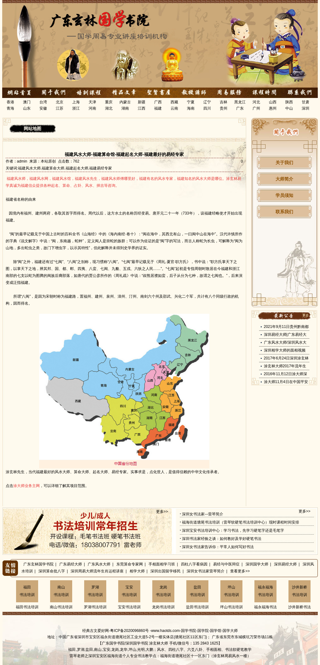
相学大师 (137, 571)
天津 (92, 102)
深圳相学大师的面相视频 (284, 350)
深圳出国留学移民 (165, 571)
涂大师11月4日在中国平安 (286, 382)
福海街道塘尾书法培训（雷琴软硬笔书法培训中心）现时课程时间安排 (240, 522)
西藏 (174, 102)
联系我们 (284, 211)
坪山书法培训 (231, 591)
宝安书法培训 (129, 591)
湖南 (125, 108)
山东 (27, 108)
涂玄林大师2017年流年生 (285, 366)
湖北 (109, 108)
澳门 (27, 102)
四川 (207, 108)
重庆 (109, 102)
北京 (59, 102)
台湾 (43, 102)
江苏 (59, 108)
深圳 (305, 108)
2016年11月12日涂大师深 (285, 374)
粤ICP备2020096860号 (129, 630)
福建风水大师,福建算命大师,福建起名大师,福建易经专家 (65, 168)
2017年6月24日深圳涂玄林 (286, 358)
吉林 (223, 102)
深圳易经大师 (285, 564)
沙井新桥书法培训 (299, 591)
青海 (10, 108)
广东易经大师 (70, 564)
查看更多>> (240, 571)
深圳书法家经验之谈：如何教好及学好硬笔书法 (221, 538)
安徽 (43, 108)
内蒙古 (125, 102)
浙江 (76, 108)
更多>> (162, 511)
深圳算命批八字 (51, 571)
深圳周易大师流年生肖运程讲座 (97, 571)
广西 (158, 102)
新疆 (141, 102)
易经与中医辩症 (226, 564)
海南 (191, 108)
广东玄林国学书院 (38, 564)
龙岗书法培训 (163, 591)
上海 (76, 102)
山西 (272, 102)
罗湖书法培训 (95, 591)
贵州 (223, 108)
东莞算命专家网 (129, 564)
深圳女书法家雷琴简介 (205, 571)
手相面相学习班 (161, 564)
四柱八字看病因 (194, 564)
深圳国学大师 (257, 564)
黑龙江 (240, 102)
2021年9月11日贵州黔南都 (286, 326)
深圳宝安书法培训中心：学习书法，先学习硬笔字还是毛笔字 (233, 530)
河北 (256, 102)
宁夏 (191, 102)
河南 (92, 108)
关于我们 (284, 162)
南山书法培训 (61, 591)
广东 (240, 108)
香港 (10, 102)
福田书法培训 (27, 591)
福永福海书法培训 (265, 591)
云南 (174, 108)
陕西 (289, 102)
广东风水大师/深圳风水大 (285, 342)
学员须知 (284, 195)
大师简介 (284, 178)
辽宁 (207, 102)
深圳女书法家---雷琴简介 (203, 514)
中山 (289, 108)
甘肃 (305, 102)
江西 (141, 108)
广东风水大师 (99, 564)
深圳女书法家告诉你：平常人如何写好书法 (218, 547)
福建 (158, 108)
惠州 (272, 108)
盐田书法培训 (197, 591)
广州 (256, 108)
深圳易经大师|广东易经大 (285, 334)
